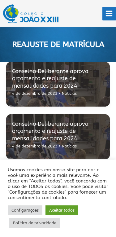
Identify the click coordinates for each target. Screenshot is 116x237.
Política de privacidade (34, 223)
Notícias (69, 93)
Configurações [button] (25, 210)
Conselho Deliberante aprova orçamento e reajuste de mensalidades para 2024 (50, 78)
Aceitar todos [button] (62, 210)
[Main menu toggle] (109, 13)
